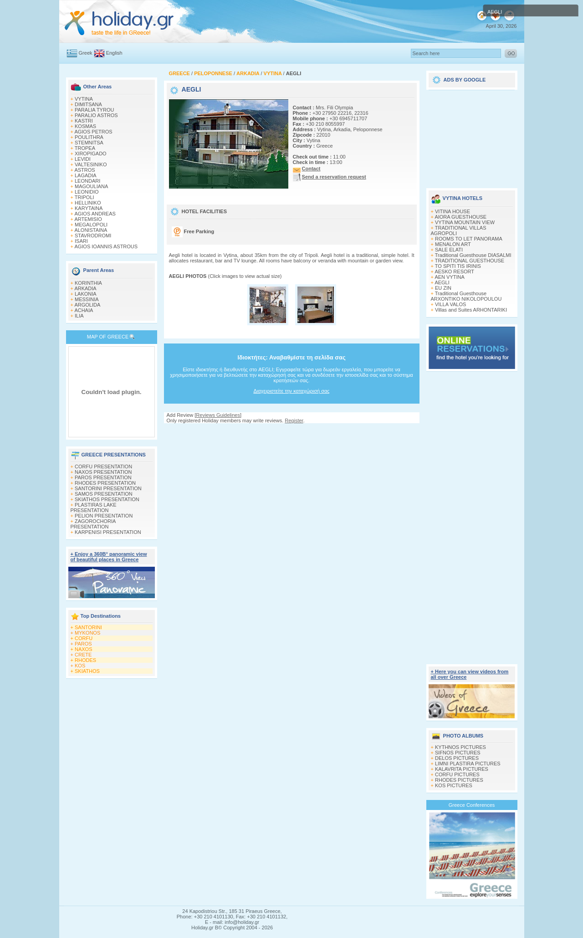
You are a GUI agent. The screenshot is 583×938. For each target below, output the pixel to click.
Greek (85, 53)
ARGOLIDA (87, 305)
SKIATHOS (87, 671)
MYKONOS (87, 633)
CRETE (83, 654)
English (114, 53)
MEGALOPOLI (91, 224)
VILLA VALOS (450, 304)
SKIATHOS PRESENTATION (107, 499)
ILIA (79, 315)
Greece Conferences (472, 805)
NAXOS (83, 649)
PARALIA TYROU (94, 110)
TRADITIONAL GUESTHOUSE (469, 260)
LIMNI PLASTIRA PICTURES (468, 763)
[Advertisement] (291, 432)
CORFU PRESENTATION (103, 466)
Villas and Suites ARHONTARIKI (471, 310)
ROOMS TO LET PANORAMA (468, 238)
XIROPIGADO (91, 153)
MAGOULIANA (91, 186)
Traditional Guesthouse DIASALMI (473, 255)
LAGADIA (86, 175)
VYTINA (84, 99)
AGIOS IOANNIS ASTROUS (106, 246)
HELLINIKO (88, 202)
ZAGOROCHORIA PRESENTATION (93, 523)
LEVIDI (83, 159)
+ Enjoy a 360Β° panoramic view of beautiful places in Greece (109, 556)
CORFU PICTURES (457, 774)
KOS (80, 665)
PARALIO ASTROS (96, 115)
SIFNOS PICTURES (458, 752)
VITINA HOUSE (452, 211)
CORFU (83, 638)
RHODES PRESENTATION (105, 483)
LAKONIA (86, 294)
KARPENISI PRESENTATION (108, 532)
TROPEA (85, 148)
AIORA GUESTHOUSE (460, 217)
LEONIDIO (87, 192)
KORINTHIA (88, 283)
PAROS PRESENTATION (103, 477)
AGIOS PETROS (93, 131)
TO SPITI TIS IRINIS (458, 266)
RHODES (85, 660)
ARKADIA (85, 288)
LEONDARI (87, 181)
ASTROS (84, 170)
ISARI (81, 241)
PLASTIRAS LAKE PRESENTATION (94, 507)
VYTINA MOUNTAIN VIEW (465, 222)
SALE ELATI (449, 249)
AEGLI (442, 282)
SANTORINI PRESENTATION (108, 488)
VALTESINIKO (91, 164)
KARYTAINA (88, 208)
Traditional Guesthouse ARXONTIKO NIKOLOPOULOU (466, 296)
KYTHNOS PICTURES (460, 747)
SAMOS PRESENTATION (104, 494)
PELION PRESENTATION (104, 515)
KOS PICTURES (453, 785)
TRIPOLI (84, 197)
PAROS (83, 643)
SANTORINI (88, 627)
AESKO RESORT (454, 271)
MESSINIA (87, 299)
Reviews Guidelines (218, 415)
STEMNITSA (89, 142)
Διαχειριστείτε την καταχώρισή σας (291, 391)
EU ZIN (443, 288)
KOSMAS (85, 126)
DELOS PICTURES (457, 758)
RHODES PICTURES (459, 780)
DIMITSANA (88, 104)
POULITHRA (89, 137)
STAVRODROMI (93, 235)
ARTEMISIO (88, 219)
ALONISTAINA (90, 230)
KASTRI (84, 120)
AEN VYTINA (449, 277)
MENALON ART (453, 244)
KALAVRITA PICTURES (461, 769)
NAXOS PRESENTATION (103, 472)
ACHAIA (83, 310)
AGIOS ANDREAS (94, 213)
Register (294, 420)
